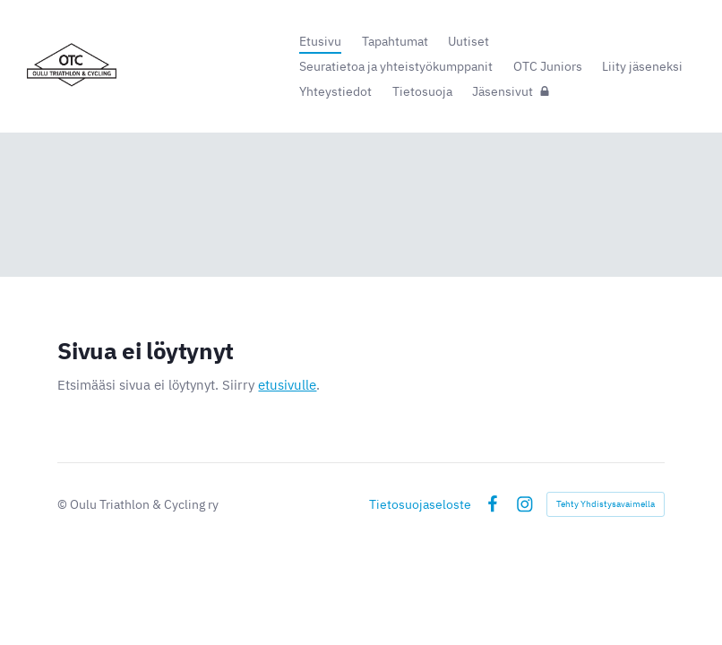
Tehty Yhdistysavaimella (605, 504)
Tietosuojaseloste (420, 504)
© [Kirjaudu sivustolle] (63, 504)
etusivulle (287, 384)
